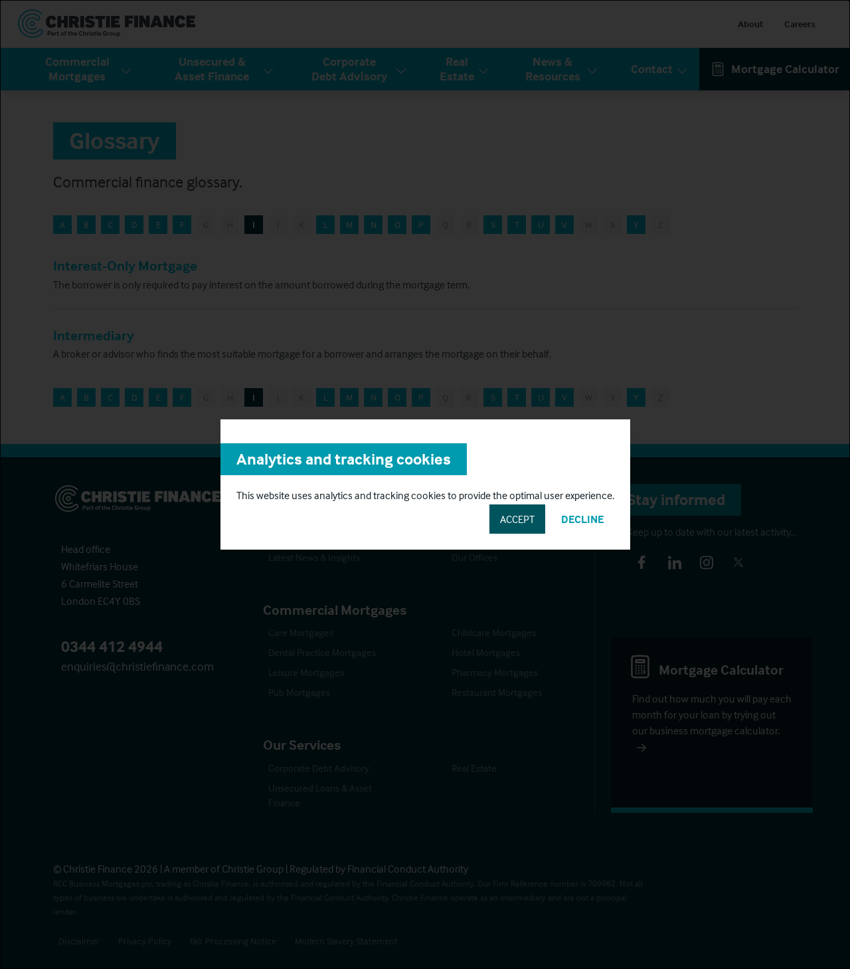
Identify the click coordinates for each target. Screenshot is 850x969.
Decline (582, 519)
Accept (517, 519)
